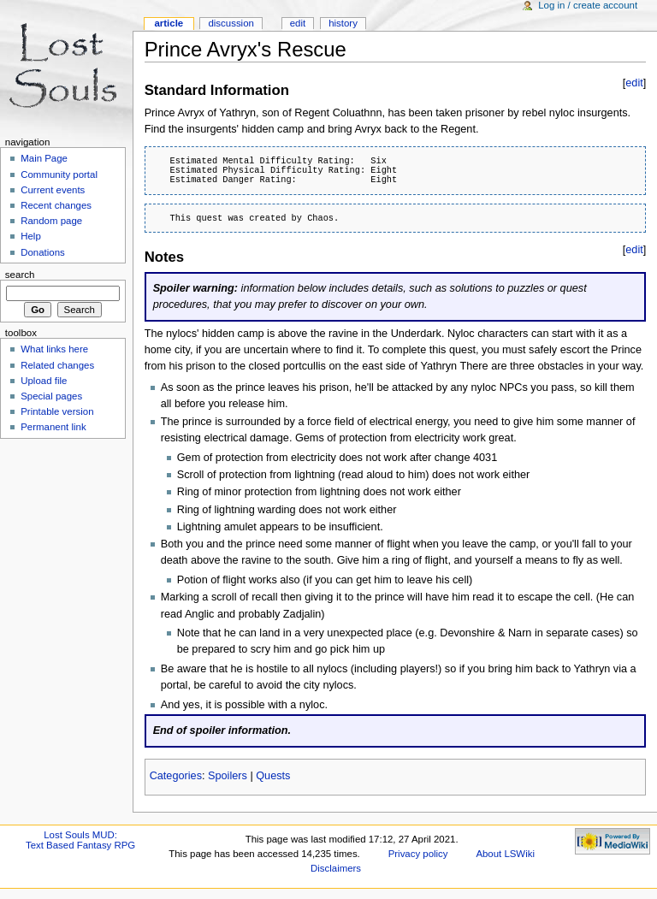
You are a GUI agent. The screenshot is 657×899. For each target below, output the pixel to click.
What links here (54, 349)
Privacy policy (418, 854)
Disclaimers (336, 868)
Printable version (57, 411)
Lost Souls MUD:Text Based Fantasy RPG (80, 840)
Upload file (44, 381)
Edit (297, 23)
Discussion (230, 23)
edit (633, 83)
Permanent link (53, 427)
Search (20, 274)
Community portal (59, 174)
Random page (51, 221)
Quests (273, 776)
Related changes (57, 365)
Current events (53, 190)
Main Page (44, 158)
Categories (176, 776)
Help (31, 236)
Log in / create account (587, 5)
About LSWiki (505, 854)
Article (168, 23)
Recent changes (56, 205)
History (343, 23)
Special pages (51, 396)
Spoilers (227, 776)
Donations (43, 252)
